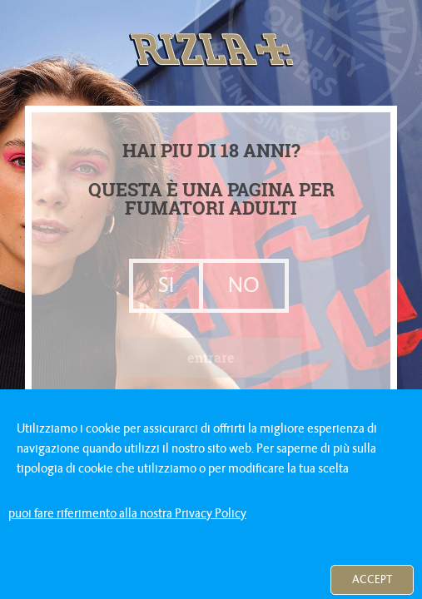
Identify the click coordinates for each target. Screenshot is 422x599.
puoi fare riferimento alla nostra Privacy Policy (127, 513)
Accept (372, 579)
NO (244, 285)
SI (166, 285)
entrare (211, 357)
